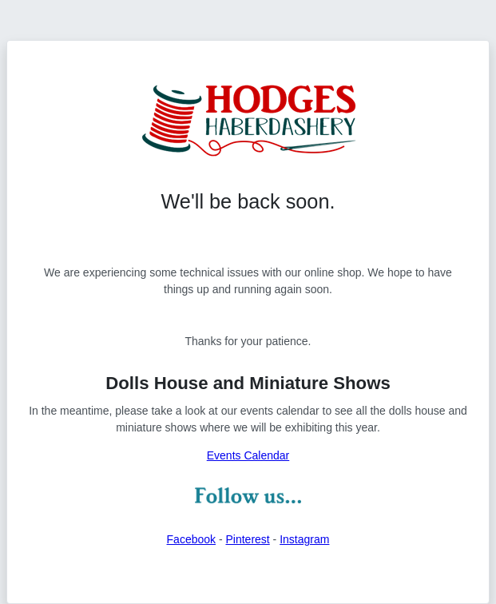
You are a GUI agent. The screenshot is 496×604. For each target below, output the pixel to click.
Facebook (191, 539)
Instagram (304, 539)
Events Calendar (248, 455)
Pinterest (247, 539)
